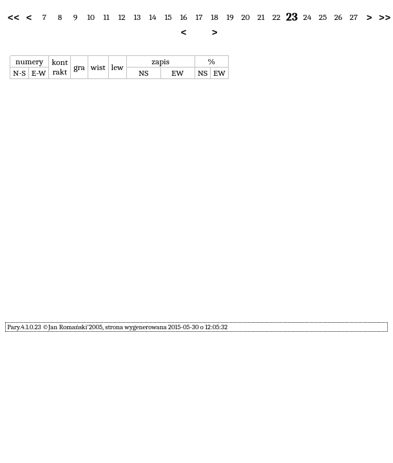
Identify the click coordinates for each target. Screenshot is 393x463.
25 (323, 17)
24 (307, 17)
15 (167, 17)
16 (183, 17)
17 (198, 17)
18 (214, 17)
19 (229, 17)
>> (385, 17)
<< (14, 17)
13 (137, 17)
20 (245, 17)
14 (152, 17)
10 (91, 17)
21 (260, 17)
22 (277, 17)
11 (106, 17)
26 (338, 17)
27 (354, 17)
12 (121, 17)
